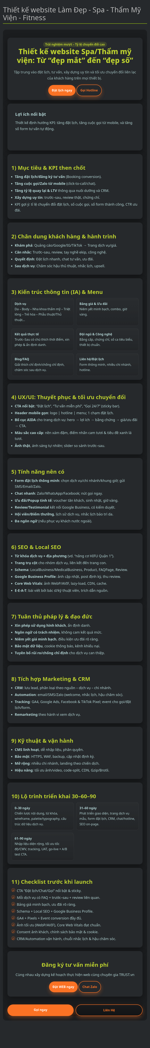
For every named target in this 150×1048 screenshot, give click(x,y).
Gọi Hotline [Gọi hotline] (89, 90)
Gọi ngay (40, 1010)
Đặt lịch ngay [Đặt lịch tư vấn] (62, 90)
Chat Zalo (89, 987)
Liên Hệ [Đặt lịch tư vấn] (109, 1010)
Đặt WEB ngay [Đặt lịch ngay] (63, 987)
